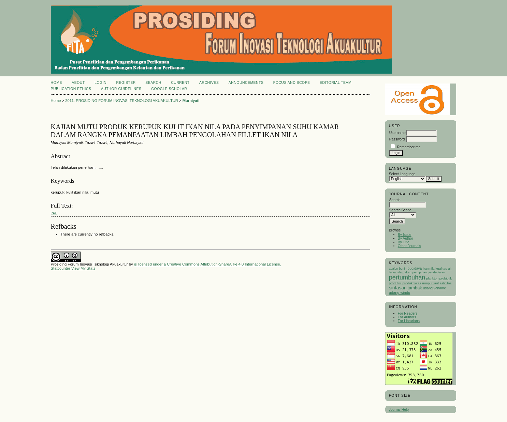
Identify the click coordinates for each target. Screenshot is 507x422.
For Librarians (409, 321)
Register (126, 83)
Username (397, 133)
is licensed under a (150, 264)
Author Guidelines (121, 89)
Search (153, 83)
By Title (403, 242)
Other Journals (409, 246)
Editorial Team (335, 83)
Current (180, 83)
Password (397, 139)
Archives (209, 83)
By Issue (404, 235)
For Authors (407, 317)
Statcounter (60, 268)
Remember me (409, 147)
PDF (54, 212)
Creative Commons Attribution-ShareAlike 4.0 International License (223, 264)
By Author (405, 238)
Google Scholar (169, 89)
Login (100, 83)
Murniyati (191, 101)
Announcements (246, 83)
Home (56, 83)
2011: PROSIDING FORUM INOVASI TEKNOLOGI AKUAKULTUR (121, 101)
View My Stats (83, 268)
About (78, 83)
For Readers (408, 313)
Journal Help (399, 409)
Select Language (402, 174)
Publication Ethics (71, 89)
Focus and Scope (291, 83)
